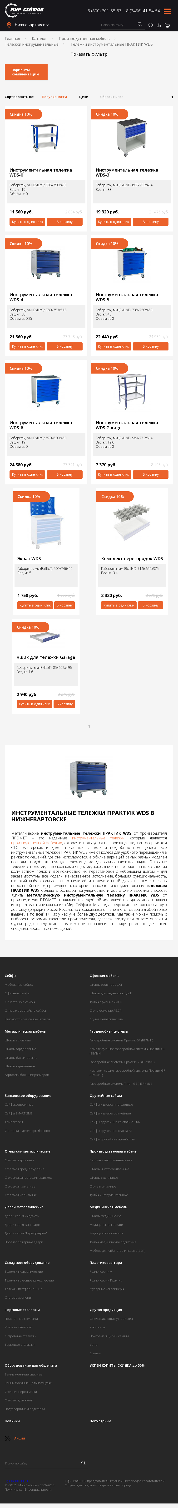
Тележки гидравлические (24, 1271)
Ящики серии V (101, 1271)
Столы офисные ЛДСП (106, 1010)
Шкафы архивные (18, 1040)
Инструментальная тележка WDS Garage (127, 425)
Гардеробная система (109, 1031)
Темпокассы (14, 1122)
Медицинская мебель (108, 1207)
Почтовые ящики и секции (109, 1336)
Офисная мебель (104, 976)
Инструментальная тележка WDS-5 (127, 297)
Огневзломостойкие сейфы (25, 1010)
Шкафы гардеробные (20, 1049)
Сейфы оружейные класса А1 (111, 1131)
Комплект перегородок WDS (132, 558)
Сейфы (10, 976)
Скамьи (95, 1353)
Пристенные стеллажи (21, 1318)
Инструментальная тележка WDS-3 (127, 172)
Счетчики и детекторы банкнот (27, 1131)
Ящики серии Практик (106, 1280)
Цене (83, 97)
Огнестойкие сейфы (20, 1002)
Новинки (12, 1421)
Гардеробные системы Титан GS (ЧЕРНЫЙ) (121, 1083)
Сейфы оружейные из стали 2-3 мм (115, 1122)
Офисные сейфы (17, 993)
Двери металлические (24, 1207)
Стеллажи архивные (19, 1160)
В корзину (64, 221)
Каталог (39, 38)
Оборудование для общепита (31, 1365)
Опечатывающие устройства (111, 1318)
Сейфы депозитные (19, 1104)
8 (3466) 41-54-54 (143, 11)
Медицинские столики (106, 1233)
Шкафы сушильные (104, 1177)
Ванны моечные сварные (24, 1374)
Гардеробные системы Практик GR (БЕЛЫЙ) (121, 1040)
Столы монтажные (103, 1186)
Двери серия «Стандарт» (22, 1224)
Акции (15, 1438)
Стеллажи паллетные (20, 1186)
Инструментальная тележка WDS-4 (41, 297)
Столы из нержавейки (21, 1392)
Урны (94, 1344)
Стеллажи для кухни (19, 1400)
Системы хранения (18, 1297)
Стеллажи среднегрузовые (24, 1169)
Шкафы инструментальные (109, 1169)
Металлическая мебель (25, 1031)
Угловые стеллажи (18, 1327)
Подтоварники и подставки (25, 1409)
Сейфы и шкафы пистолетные (111, 1104)
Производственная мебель (84, 38)
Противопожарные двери (24, 1242)
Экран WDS (29, 558)
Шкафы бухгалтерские (21, 1057)
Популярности (54, 97)
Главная (12, 38)
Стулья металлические (106, 1019)
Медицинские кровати (106, 1224)
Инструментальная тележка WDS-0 (41, 172)
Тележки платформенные (23, 1289)
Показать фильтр (89, 54)
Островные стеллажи (20, 1336)
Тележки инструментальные (32, 44)
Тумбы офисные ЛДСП (106, 1002)
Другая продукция (106, 1310)
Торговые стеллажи (22, 1310)
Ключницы (97, 1327)
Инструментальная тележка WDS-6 (41, 425)
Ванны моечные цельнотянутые (28, 1383)
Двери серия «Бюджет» (22, 1216)
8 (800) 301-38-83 (104, 11)
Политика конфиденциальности (28, 1489)
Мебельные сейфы (19, 984)
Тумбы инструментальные (109, 1195)
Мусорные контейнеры (107, 1289)
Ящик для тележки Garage (46, 657)
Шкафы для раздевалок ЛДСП (111, 993)
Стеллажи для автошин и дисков (28, 1177)
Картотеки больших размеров (27, 1075)
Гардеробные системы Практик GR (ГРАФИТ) (122, 1062)
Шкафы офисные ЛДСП (106, 984)
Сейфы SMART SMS (19, 1113)
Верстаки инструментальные (111, 1160)
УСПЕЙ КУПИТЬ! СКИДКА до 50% (117, 1365)
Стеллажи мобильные (21, 1195)
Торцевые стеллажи (20, 1344)
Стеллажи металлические (27, 1151)
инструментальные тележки (98, 838)
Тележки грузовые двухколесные (29, 1280)
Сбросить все (111, 97)
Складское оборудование (27, 1263)
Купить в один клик (27, 221)
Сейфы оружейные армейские (112, 1139)
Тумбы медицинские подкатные (113, 1242)
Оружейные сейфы (106, 1096)
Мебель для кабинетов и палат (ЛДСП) (117, 1250)
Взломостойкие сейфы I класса (27, 1019)
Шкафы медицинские (105, 1216)
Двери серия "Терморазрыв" (26, 1233)
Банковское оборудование (28, 1096)
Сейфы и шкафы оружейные (110, 1113)
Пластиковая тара (106, 1263)
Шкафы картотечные (20, 1066)
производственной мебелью (36, 842)
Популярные (100, 1421)
